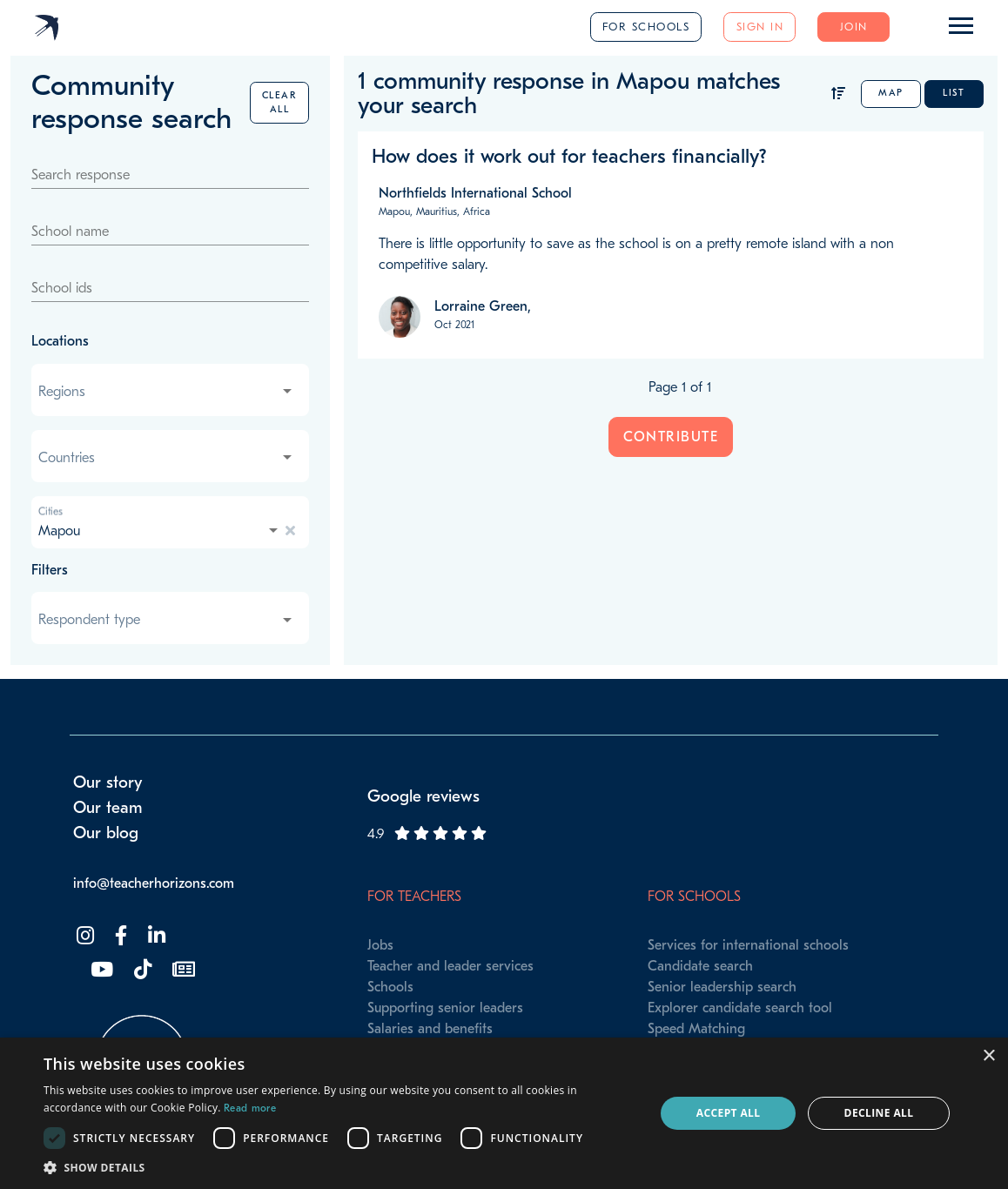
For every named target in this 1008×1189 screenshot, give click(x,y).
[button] (340, 1167)
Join (854, 26)
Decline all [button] (879, 1112)
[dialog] (504, 1113)
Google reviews (423, 796)
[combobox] (166, 392)
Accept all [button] (728, 1112)
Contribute (670, 437)
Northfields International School (475, 193)
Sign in (760, 26)
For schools (646, 26)
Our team (108, 807)
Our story (108, 782)
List (953, 92)
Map (891, 92)
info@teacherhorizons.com (153, 883)
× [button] (988, 1056)
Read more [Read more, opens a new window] (250, 1108)
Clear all (280, 102)
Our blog (105, 833)
